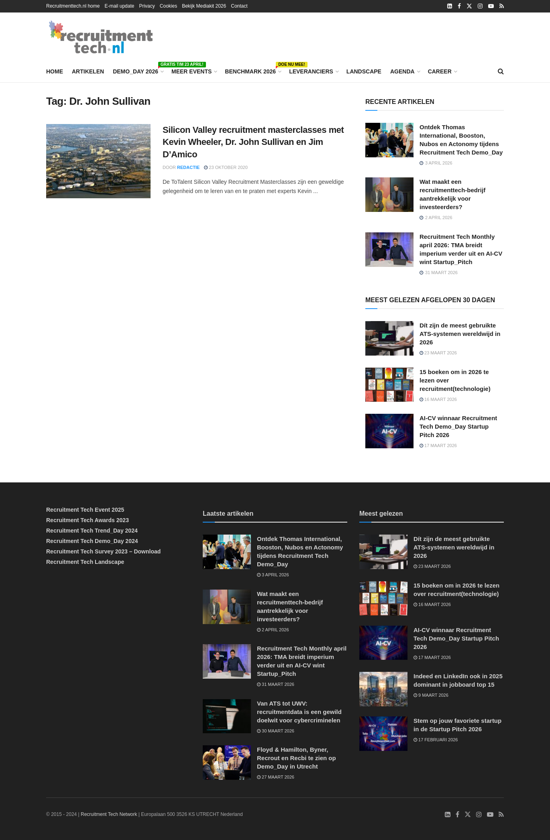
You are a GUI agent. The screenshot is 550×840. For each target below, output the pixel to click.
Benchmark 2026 (252, 70)
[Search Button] (501, 71)
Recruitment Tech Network (109, 814)
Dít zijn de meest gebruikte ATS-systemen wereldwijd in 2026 (460, 334)
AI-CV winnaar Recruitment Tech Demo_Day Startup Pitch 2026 (458, 426)
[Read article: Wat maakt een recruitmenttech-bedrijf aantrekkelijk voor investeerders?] (389, 194)
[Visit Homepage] (100, 37)
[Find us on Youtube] (490, 815)
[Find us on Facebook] (457, 815)
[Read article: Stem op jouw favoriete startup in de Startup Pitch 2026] (383, 733)
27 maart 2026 (275, 777)
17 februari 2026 (436, 739)
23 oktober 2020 (225, 167)
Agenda (402, 71)
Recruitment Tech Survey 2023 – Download (103, 551)
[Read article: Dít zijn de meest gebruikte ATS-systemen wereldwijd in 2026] (389, 338)
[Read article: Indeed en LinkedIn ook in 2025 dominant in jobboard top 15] (383, 689)
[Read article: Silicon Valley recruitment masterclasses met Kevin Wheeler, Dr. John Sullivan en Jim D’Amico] (98, 161)
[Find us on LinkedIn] (447, 815)
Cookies (168, 6)
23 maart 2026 (438, 352)
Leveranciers (311, 71)
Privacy (147, 6)
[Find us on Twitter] (467, 815)
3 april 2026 (273, 574)
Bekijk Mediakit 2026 (204, 6)
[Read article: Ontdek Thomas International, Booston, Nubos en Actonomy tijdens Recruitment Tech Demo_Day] (389, 140)
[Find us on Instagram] (479, 815)
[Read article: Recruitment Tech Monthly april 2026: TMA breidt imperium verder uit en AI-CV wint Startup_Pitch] (389, 249)
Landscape (363, 71)
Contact (239, 6)
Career (440, 71)
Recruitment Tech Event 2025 (85, 509)
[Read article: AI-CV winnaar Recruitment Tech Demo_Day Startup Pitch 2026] (389, 431)
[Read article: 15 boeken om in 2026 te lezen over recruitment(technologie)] (389, 385)
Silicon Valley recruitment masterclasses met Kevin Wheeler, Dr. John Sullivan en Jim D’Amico (253, 142)
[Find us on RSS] (501, 815)
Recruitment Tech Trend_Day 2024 (92, 530)
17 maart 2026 (438, 445)
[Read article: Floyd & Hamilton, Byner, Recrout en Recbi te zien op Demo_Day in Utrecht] (227, 762)
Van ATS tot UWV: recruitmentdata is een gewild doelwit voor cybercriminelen (299, 712)
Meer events (191, 71)
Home (54, 71)
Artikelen (88, 71)
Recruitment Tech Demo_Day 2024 (92, 541)
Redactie (188, 167)
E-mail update (119, 6)
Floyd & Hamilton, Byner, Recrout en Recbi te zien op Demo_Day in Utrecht (296, 758)
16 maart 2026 (438, 399)
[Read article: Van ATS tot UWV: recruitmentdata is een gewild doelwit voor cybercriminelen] (227, 716)
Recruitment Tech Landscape (85, 562)
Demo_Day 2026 (138, 70)
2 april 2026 (273, 629)
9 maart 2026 (431, 695)
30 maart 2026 (275, 730)
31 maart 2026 (275, 684)
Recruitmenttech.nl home (73, 6)
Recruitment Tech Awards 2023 (87, 520)
